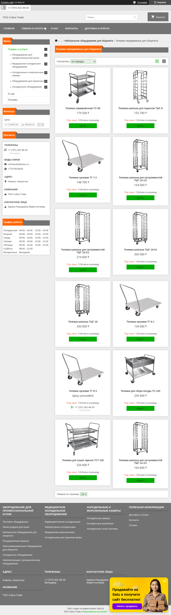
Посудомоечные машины (16, 541)
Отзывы (12, 99)
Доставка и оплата (97, 28)
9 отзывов (142, 2)
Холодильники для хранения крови (63, 537)
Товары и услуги (32, 28)
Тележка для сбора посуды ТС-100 (140, 391)
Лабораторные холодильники (60, 527)
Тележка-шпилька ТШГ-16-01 (140, 249)
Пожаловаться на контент (94, 611)
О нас (54, 28)
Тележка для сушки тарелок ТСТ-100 (83, 460)
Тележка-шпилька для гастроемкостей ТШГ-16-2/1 (83, 251)
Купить (82, 125)
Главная (8, 28)
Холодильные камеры (98, 518)
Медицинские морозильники (59, 532)
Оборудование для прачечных (28, 81)
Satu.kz (100, 608)
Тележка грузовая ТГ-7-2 (83, 177)
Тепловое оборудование (15, 521)
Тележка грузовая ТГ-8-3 (83, 391)
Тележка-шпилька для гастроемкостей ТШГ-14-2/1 (140, 461)
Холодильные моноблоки (100, 523)
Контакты (71, 28)
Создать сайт (7, 2)
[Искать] (135, 17)
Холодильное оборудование (27, 86)
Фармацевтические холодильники (62, 521)
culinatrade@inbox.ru (18, 164)
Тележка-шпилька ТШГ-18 (83, 321)
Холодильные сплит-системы (102, 528)
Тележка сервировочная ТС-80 (82, 108)
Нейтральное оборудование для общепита (89, 40)
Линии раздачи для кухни (16, 527)
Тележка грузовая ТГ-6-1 (140, 321)
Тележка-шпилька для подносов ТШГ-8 (140, 108)
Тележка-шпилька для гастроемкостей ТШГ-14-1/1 (140, 179)
